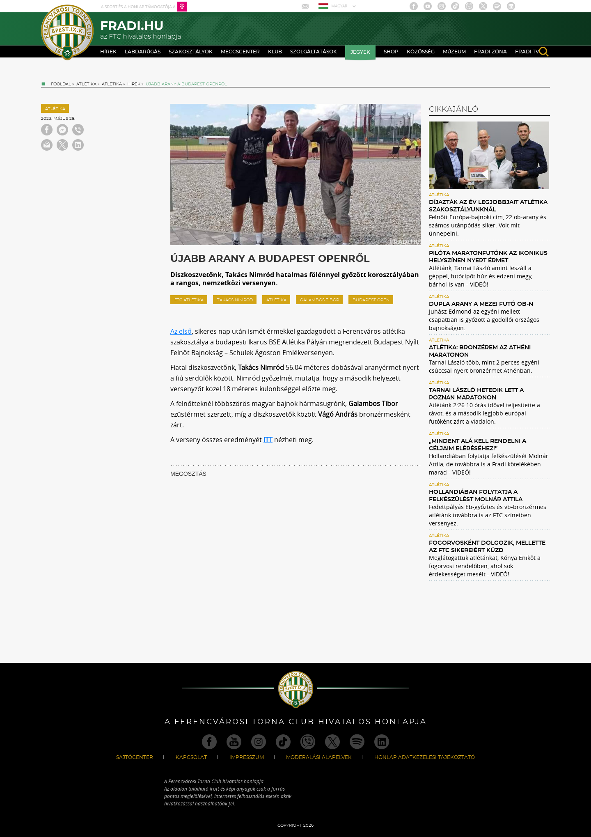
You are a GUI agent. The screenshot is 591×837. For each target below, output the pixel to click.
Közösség (421, 51)
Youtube (428, 6)
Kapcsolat (191, 757)
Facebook (414, 6)
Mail (306, 6)
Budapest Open (371, 300)
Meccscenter (240, 51)
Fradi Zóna (490, 51)
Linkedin (511, 6)
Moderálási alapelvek (319, 757)
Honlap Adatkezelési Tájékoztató (424, 757)
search (544, 52)
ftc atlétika (189, 300)
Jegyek (360, 52)
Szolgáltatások (313, 51)
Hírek (108, 51)
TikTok (455, 6)
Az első (181, 331)
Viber (469, 6)
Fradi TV (527, 51)
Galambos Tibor (319, 300)
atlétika (276, 300)
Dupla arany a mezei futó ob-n (481, 304)
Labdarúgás (142, 51)
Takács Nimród (235, 300)
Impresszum (246, 757)
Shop (391, 51)
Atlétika (86, 84)
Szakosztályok (191, 51)
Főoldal (61, 84)
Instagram (442, 6)
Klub (275, 51)
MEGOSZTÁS (188, 473)
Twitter (483, 6)
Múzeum (454, 51)
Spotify (497, 6)
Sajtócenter (134, 757)
